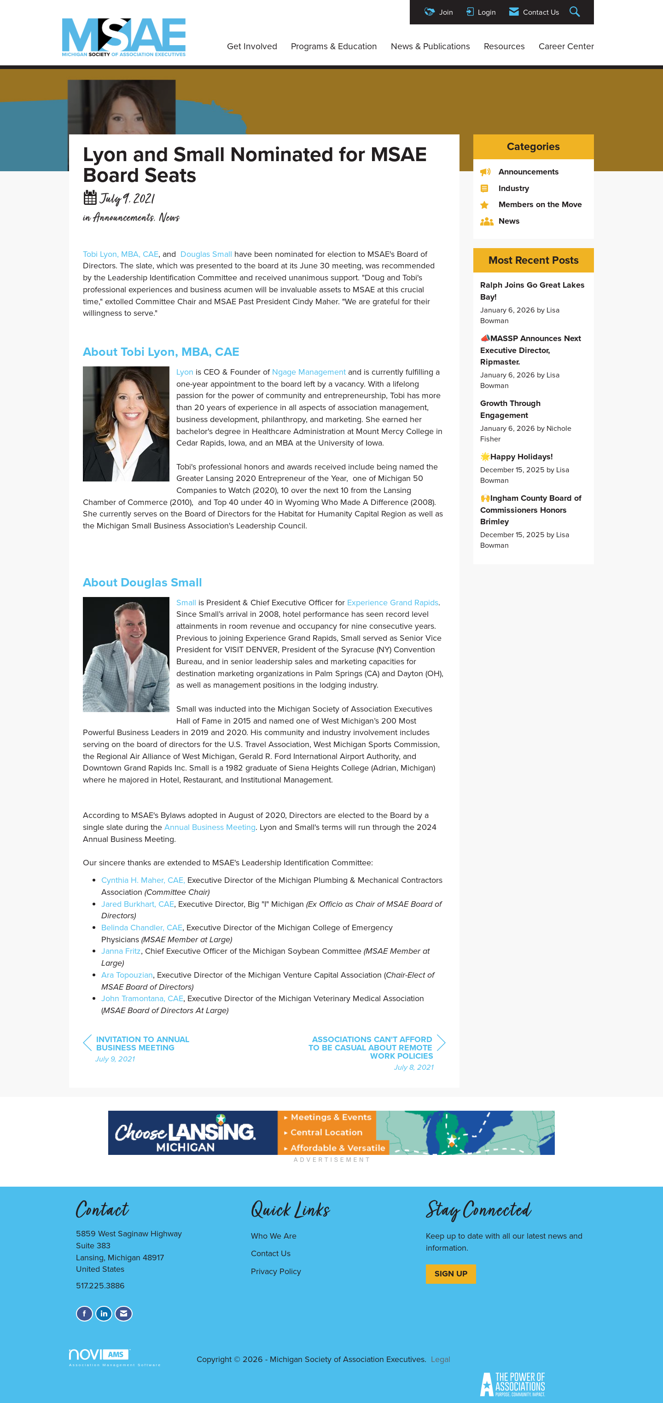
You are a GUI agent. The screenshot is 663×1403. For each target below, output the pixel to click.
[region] (377, 1054)
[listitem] (533, 302)
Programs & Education (334, 46)
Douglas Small (206, 254)
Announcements (123, 218)
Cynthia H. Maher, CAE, (143, 880)
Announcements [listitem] (519, 172)
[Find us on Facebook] (84, 1314)
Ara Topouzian (127, 975)
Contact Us (271, 1253)
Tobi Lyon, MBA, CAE (120, 254)
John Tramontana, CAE (142, 998)
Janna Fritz (121, 951)
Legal (440, 1359)
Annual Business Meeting (210, 827)
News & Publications (430, 46)
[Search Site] (576, 12)
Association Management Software (115, 1358)
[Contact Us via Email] (124, 1314)
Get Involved (252, 46)
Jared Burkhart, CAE (137, 904)
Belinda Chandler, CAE (141, 927)
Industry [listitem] (504, 188)
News (169, 218)
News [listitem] (500, 221)
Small (186, 603)
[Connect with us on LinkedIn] (103, 1314)
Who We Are (274, 1236)
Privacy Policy (276, 1271)
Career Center (566, 46)
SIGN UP (451, 1274)
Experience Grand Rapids (392, 603)
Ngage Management (309, 372)
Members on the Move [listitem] (531, 204)
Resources (504, 46)
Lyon (184, 372)
